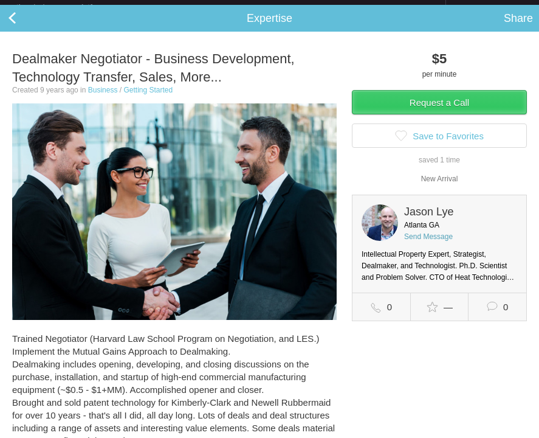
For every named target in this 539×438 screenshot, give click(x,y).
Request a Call (439, 112)
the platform (67, 7)
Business (103, 100)
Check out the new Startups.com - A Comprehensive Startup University (313, 8)
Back (24, 28)
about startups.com (489, 8)
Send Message (428, 246)
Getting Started (148, 100)
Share (518, 28)
